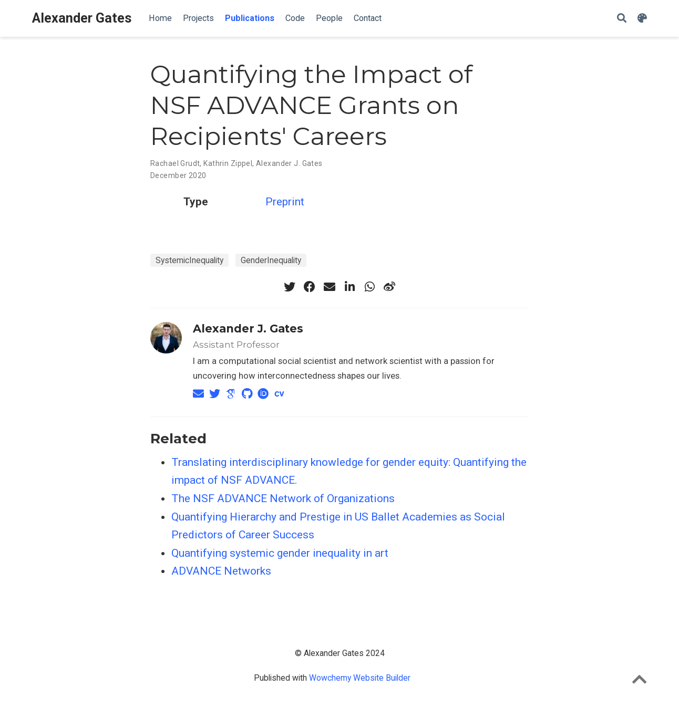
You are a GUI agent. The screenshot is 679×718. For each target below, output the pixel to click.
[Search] (621, 19)
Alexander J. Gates (289, 163)
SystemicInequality (189, 260)
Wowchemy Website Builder (359, 678)
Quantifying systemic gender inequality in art (279, 553)
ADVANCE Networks (221, 571)
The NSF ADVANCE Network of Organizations (283, 498)
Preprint (284, 201)
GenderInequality (271, 260)
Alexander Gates (82, 18)
